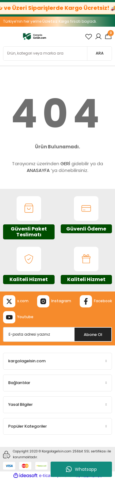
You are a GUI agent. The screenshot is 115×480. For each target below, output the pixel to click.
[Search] (57, 53)
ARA (100, 53)
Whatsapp (81, 469)
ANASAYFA (38, 170)
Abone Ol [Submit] (93, 334)
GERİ (65, 163)
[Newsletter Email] (57, 334)
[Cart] (108, 36)
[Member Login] (98, 36)
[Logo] (34, 36)
